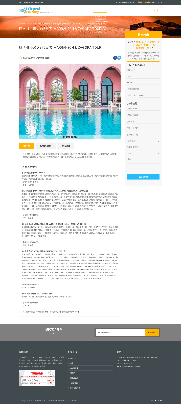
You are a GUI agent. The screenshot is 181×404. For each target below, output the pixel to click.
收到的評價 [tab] (66, 146)
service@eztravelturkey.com (32, 2)
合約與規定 (74, 383)
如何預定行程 (75, 388)
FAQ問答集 (74, 368)
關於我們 (125, 11)
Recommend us (146, 2)
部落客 (136, 11)
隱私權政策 (74, 378)
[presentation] (143, 168)
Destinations (31, 24)
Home (21, 24)
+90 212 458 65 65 (128, 2)
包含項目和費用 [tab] (45, 146)
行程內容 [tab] (26, 146)
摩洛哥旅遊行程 (44, 24)
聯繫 (146, 11)
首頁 (102, 11)
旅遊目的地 (113, 11)
